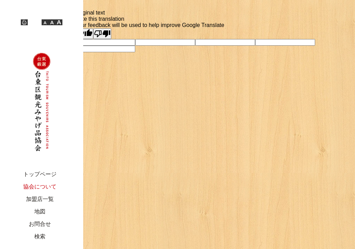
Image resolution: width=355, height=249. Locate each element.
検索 (39, 236)
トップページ (40, 174)
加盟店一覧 (40, 199)
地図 (39, 211)
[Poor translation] (102, 33)
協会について (40, 187)
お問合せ (40, 224)
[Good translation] (84, 33)
